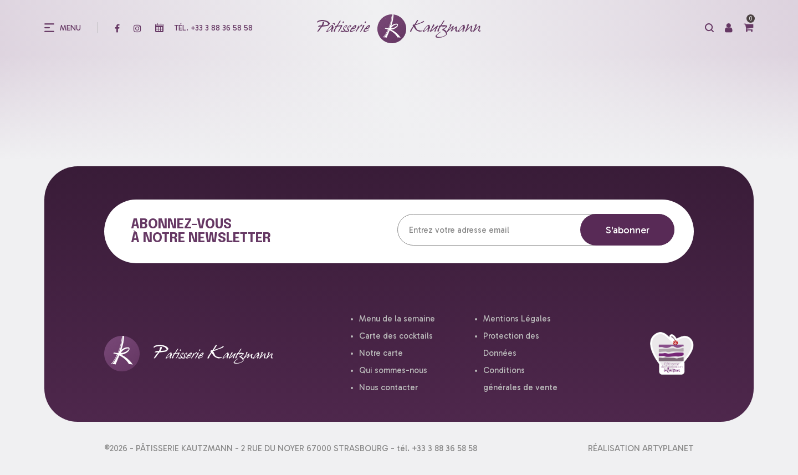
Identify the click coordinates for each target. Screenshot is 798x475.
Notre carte (381, 353)
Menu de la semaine (397, 319)
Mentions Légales (517, 319)
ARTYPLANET (668, 448)
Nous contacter (388, 387)
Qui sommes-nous (393, 370)
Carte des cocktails (396, 336)
